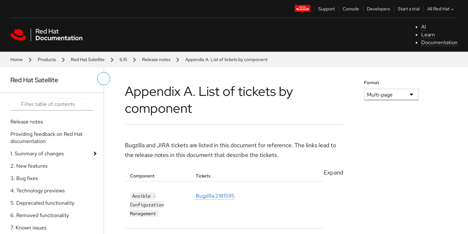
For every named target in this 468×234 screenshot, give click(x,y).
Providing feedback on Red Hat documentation (46, 138)
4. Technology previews (37, 190)
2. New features (28, 165)
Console (351, 9)
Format (371, 82)
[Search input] (51, 104)
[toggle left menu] (103, 78)
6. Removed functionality (39, 215)
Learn (428, 34)
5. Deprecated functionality (42, 203)
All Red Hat (441, 9)
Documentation (439, 42)
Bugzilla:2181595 (215, 196)
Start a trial (409, 9)
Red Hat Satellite (88, 59)
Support (326, 9)
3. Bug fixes (24, 178)
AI (423, 26)
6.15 (123, 59)
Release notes (156, 59)
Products (47, 59)
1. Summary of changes (37, 153)
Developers (378, 9)
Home (16, 59)
